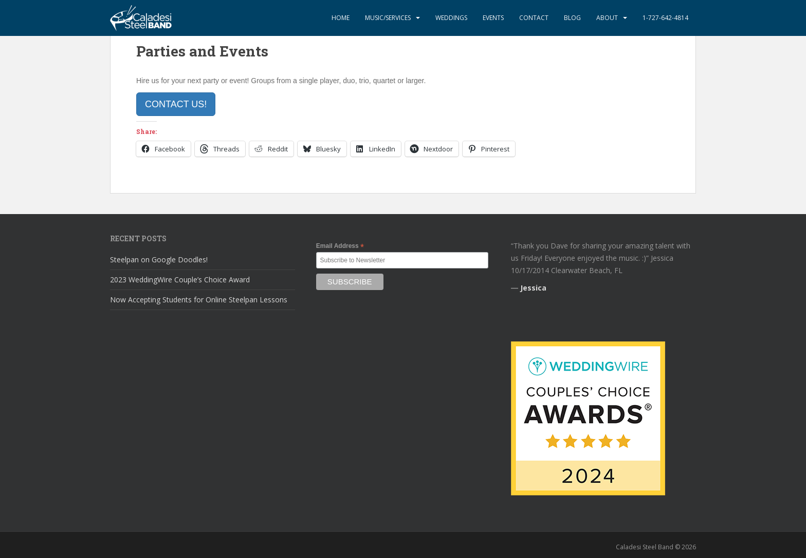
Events (493, 17)
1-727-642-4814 (665, 17)
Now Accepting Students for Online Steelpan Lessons (198, 299)
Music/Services (388, 17)
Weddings (451, 17)
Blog (572, 17)
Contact (533, 17)
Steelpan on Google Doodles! (159, 259)
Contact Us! (176, 104)
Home (341, 17)
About (607, 17)
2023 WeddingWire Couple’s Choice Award (180, 279)
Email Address (340, 246)
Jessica (533, 288)
